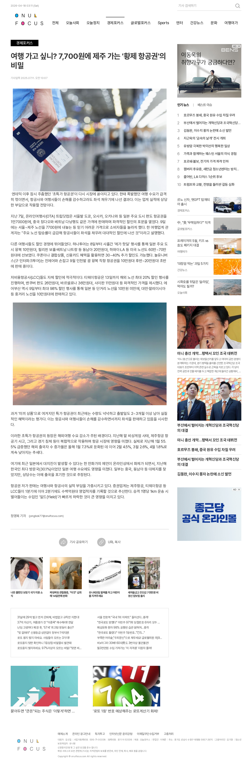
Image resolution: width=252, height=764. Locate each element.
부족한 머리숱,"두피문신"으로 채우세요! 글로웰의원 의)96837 (129, 637)
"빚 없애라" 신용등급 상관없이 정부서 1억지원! (43, 632)
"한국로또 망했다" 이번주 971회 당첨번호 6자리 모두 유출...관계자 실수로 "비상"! (129, 622)
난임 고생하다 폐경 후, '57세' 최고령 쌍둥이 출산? (45, 627)
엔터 (179, 22)
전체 (55, 22)
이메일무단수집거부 (148, 734)
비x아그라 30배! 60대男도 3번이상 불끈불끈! (123, 643)
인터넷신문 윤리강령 (120, 734)
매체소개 (62, 734)
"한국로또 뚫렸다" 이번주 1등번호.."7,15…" (121, 632)
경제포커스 (115, 22)
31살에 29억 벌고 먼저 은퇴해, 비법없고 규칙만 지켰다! (48, 617)
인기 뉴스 (183, 105)
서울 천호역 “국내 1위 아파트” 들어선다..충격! (122, 617)
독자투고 (100, 734)
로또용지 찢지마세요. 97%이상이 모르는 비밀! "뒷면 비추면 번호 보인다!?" (49, 648)
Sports (163, 22)
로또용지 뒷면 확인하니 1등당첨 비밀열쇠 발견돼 (44, 643)
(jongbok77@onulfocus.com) (46, 516)
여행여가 (231, 22)
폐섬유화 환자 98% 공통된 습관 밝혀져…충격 (123, 627)
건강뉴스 (196, 22)
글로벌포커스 (141, 22)
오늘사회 (72, 22)
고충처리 (169, 734)
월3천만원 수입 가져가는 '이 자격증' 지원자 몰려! (124, 648)
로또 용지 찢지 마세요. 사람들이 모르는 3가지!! (43, 637)
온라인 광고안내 (81, 734)
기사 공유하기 (73, 542)
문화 (214, 22)
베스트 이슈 (205, 105)
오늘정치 (93, 22)
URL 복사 (108, 542)
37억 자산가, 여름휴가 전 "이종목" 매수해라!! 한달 (45, 622)
